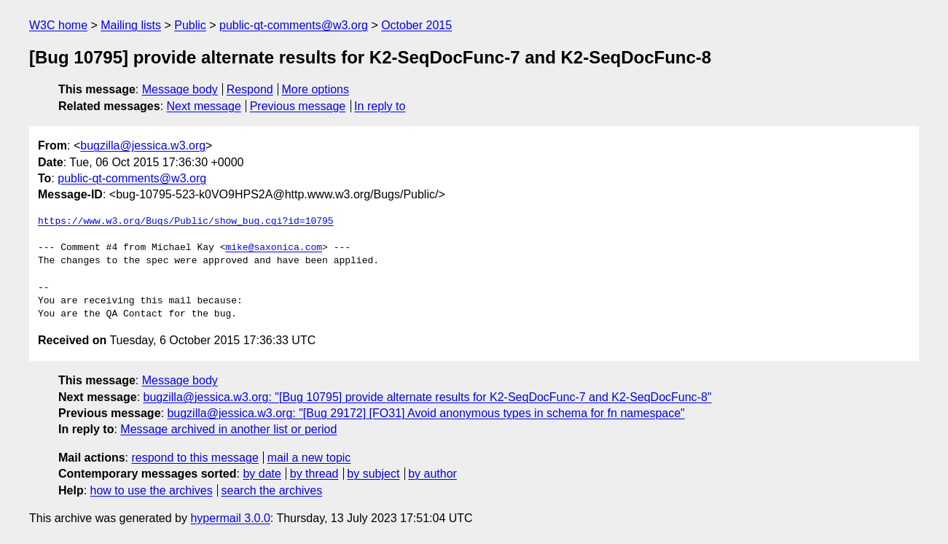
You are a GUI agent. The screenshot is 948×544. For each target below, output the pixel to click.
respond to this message (194, 457)
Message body (180, 89)
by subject (373, 473)
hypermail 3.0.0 (230, 518)
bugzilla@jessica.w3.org (142, 145)
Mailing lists (131, 25)
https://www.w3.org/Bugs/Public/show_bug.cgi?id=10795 (186, 221)
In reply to (379, 106)
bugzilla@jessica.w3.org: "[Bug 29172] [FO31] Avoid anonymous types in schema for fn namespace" (425, 413)
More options (316, 89)
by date (262, 473)
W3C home (58, 25)
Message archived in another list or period (228, 429)
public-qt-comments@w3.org (293, 25)
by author (432, 473)
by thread (314, 473)
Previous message (298, 106)
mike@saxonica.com (273, 247)
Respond (250, 89)
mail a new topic (309, 457)
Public (190, 25)
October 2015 (416, 25)
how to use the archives (151, 490)
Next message (204, 106)
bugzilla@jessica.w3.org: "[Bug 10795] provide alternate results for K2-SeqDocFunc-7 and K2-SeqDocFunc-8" (428, 397)
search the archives (272, 490)
